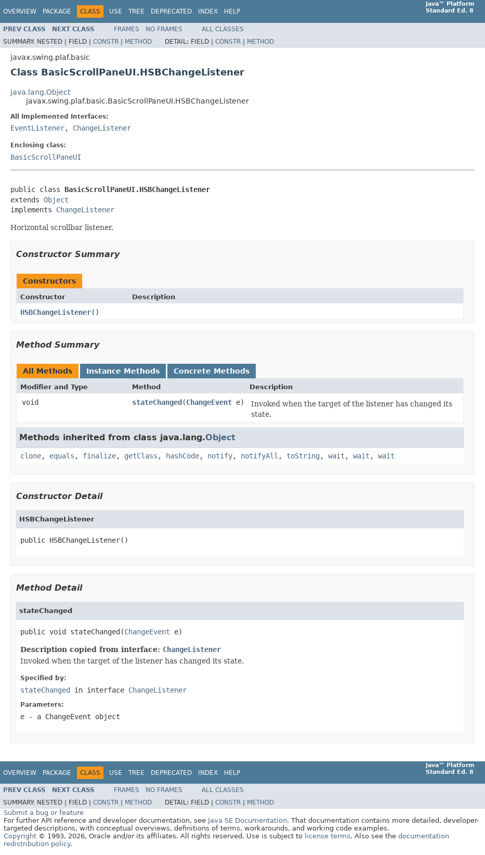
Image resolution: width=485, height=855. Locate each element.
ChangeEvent (209, 402)
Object (56, 200)
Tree (136, 11)
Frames (126, 29)
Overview (19, 11)
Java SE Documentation (247, 820)
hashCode (182, 456)
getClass (141, 456)
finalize (99, 456)
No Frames (164, 29)
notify (219, 456)
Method (138, 41)
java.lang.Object (40, 92)
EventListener (37, 128)
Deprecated (171, 11)
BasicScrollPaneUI (45, 157)
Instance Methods (123, 371)
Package (57, 11)
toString (303, 456)
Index (208, 11)
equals (61, 456)
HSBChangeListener (55, 312)
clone (30, 456)
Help (232, 11)
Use (115, 11)
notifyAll (259, 456)
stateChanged (157, 402)
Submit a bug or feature (44, 812)
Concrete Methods (212, 371)
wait (336, 456)
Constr (106, 41)
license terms (327, 836)
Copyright (20, 836)
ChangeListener (102, 128)
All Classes (223, 29)
